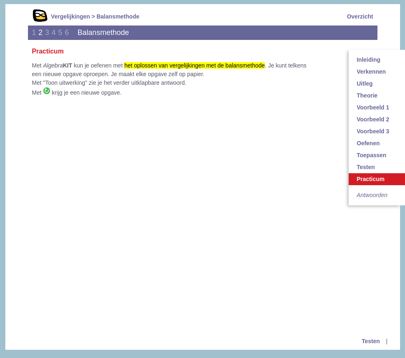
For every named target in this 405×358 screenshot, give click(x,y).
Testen (371, 341)
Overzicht (360, 16)
